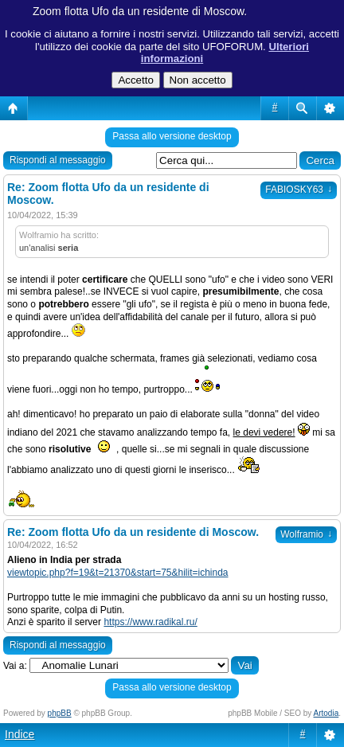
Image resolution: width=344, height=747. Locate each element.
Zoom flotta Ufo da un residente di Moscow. (140, 11)
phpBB (60, 713)
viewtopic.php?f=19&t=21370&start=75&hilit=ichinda (118, 572)
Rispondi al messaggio (58, 160)
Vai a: (15, 665)
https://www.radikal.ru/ (150, 622)
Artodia (326, 713)
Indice (19, 734)
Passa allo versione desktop (171, 136)
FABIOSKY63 (298, 189)
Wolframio (306, 534)
